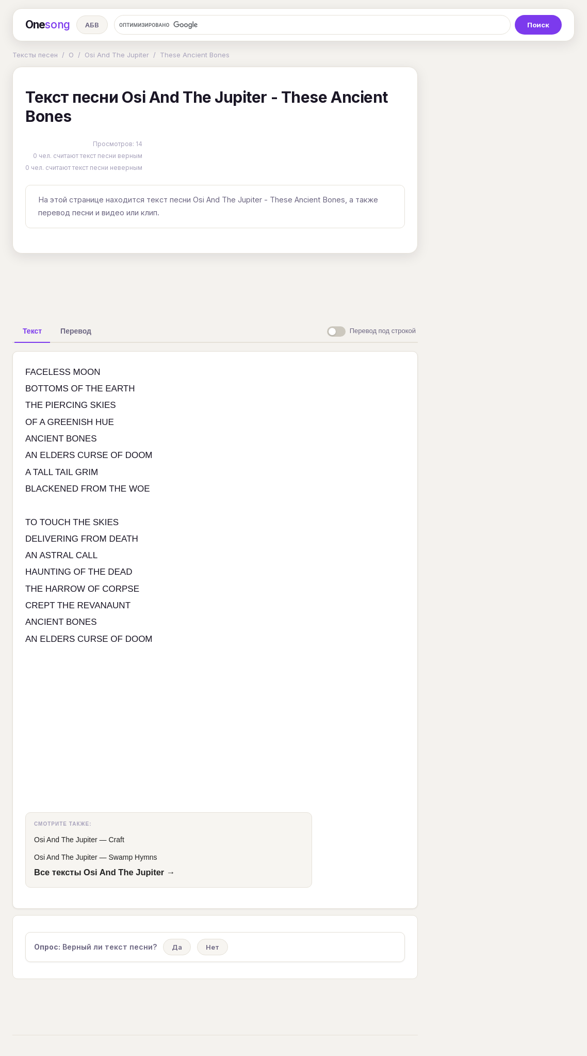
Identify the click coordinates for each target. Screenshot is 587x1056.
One (47, 25)
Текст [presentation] (32, 331)
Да (177, 947)
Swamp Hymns (132, 857)
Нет (212, 947)
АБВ (92, 25)
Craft (116, 840)
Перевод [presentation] (75, 331)
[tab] (32, 331)
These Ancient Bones (195, 55)
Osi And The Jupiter (117, 55)
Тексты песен (35, 55)
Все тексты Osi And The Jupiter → (104, 872)
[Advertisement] (215, 285)
